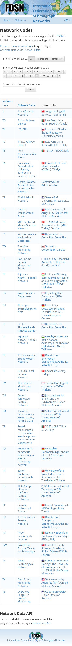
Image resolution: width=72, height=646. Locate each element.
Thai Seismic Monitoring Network (25, 386)
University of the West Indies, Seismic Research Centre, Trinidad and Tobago (53, 475)
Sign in (67, 20)
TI (3, 324)
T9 (3, 197)
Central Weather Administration (50, 183)
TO (4, 411)
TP (3, 426)
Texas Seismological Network (25, 564)
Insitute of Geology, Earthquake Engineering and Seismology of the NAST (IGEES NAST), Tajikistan (55, 281)
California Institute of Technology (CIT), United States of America (55, 416)
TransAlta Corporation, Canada (53, 248)
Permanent (42, 59)
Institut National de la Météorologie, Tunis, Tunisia (55, 508)
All (31, 59)
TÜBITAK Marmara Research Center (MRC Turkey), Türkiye (54, 225)
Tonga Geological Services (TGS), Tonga (53, 113)
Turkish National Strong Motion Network (27, 359)
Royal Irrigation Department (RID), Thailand (51, 296)
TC (4, 234)
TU (4, 517)
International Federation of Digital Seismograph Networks (36, 640)
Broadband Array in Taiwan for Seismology (27, 548)
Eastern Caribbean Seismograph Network (25, 475)
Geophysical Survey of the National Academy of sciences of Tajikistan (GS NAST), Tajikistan (55, 343)
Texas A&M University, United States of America (55, 201)
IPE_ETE (22, 129)
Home (6, 20)
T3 (3, 150)
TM (4, 383)
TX (4, 560)
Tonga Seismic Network (26, 113)
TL (3, 371)
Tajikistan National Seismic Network (27, 278)
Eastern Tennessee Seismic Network (24, 400)
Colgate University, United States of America (53, 595)
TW (4, 545)
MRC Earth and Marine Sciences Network (27, 225)
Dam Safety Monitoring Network (24, 583)
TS (3, 486)
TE (3, 258)
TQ (4, 448)
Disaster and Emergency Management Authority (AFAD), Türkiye (54, 360)
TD (4, 246)
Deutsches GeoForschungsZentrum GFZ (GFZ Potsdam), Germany (55, 453)
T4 (3, 163)
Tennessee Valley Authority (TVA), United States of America (54, 583)
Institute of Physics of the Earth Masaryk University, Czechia (55, 133)
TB (3, 222)
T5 (3, 182)
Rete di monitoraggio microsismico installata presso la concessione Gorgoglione (27, 434)
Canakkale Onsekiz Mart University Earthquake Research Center (27, 170)
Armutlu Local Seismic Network (26, 374)
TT (3, 505)
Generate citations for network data (20, 50)
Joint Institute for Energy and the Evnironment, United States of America (53, 400)
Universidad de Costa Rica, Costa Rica (53, 236)
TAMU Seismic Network (26, 199)
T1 (3, 129)
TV (4, 532)
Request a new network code (17, 46)
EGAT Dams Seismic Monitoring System (24, 263)
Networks (20, 20)
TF (3, 274)
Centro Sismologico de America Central (27, 327)
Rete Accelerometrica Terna (27, 154)
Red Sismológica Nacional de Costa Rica (27, 237)
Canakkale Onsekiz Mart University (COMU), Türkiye (54, 166)
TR (3, 470)
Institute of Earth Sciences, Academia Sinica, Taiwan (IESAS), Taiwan (54, 550)
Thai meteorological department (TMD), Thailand (54, 386)
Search (30, 89)
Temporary (57, 59)
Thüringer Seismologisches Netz (27, 309)
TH (4, 305)
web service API (41, 623)
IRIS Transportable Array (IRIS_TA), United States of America (54, 213)
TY (3, 579)
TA (3, 209)
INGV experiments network (25, 536)
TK (3, 355)
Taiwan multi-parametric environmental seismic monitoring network (26, 457)
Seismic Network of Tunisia (24, 508)
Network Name (27, 105)
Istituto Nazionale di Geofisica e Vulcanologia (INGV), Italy (55, 536)
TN (4, 395)
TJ (3, 336)
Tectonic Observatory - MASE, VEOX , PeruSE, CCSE (26, 416)
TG (4, 293)
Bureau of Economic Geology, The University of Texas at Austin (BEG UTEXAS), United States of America (54, 567)
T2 (3, 141)
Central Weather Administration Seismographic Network (27, 186)
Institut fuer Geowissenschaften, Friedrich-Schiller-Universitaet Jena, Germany (53, 312)
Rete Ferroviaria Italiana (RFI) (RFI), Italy (54, 122)
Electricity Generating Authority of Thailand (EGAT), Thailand (55, 262)
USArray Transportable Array (25, 213)
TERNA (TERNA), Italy (55, 150)
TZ (3, 591)
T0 (4, 120)
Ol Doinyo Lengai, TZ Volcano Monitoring (24, 596)
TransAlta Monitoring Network (24, 250)
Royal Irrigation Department (26, 295)
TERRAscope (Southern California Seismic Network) (25, 493)
